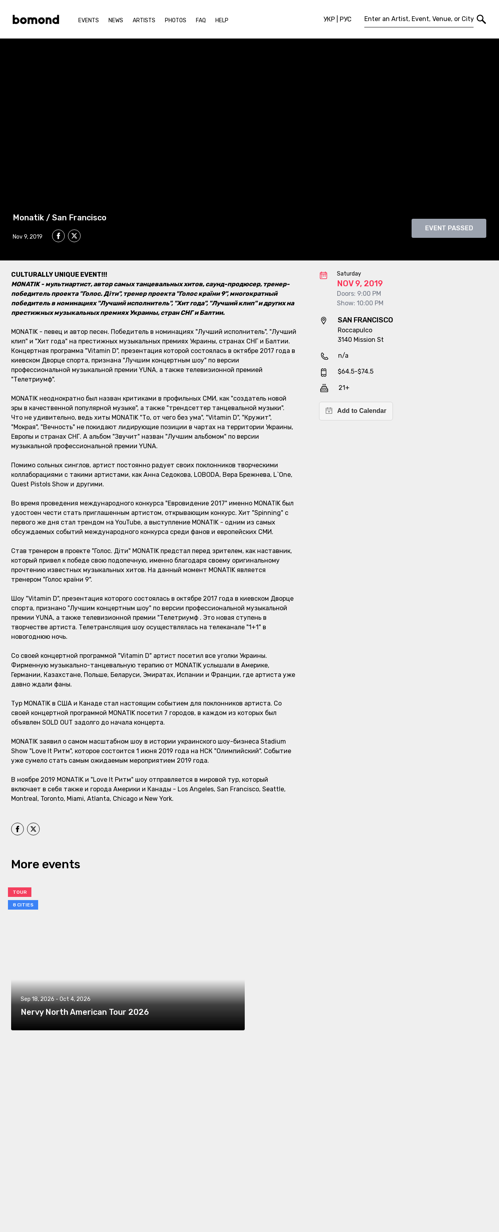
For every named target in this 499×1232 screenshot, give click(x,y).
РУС (346, 19)
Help (221, 20)
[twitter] (74, 237)
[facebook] (58, 235)
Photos (175, 20)
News (115, 20)
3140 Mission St (361, 339)
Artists (144, 20)
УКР (329, 19)
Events (88, 20)
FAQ (201, 20)
